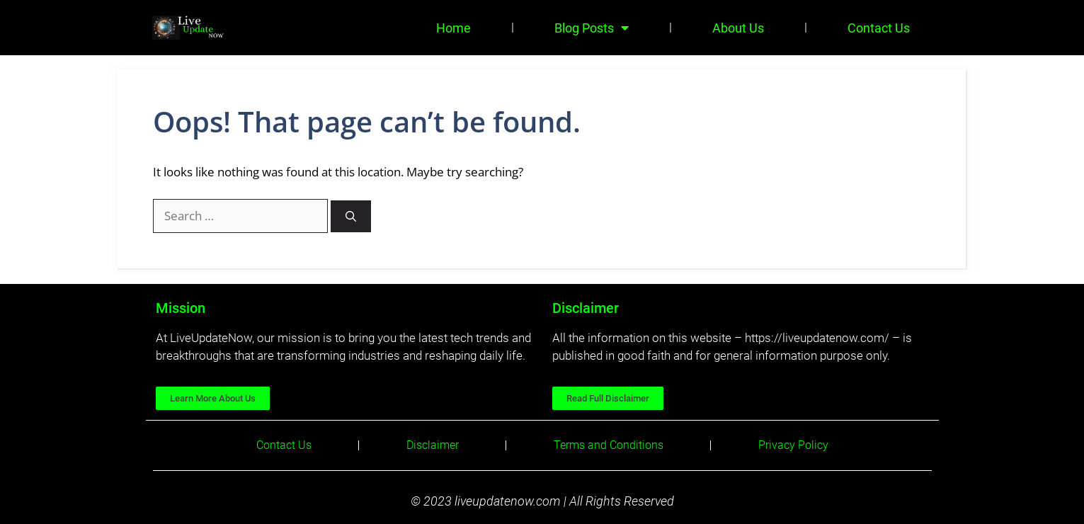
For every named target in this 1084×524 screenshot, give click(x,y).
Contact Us (879, 28)
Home (453, 28)
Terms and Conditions (608, 445)
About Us (738, 28)
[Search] (351, 216)
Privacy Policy (793, 445)
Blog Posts (591, 27)
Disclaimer (432, 445)
